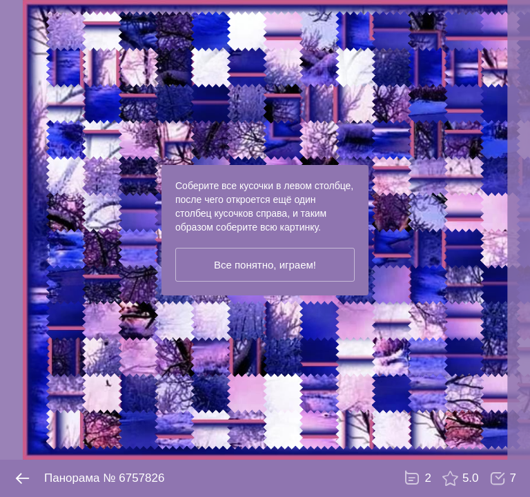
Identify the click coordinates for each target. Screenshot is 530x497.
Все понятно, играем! (265, 265)
